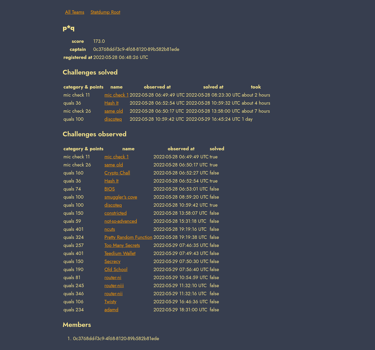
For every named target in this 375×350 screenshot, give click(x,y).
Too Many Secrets (122, 245)
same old (113, 111)
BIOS (109, 188)
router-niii (114, 285)
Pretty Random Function (128, 237)
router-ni (112, 277)
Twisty (110, 301)
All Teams (74, 12)
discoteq (113, 119)
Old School (115, 269)
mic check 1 (116, 94)
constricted (115, 213)
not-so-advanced (120, 221)
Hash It (111, 102)
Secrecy (112, 261)
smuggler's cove (120, 196)
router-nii (113, 293)
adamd (111, 309)
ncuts (109, 229)
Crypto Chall (117, 172)
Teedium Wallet (119, 253)
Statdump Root (105, 12)
